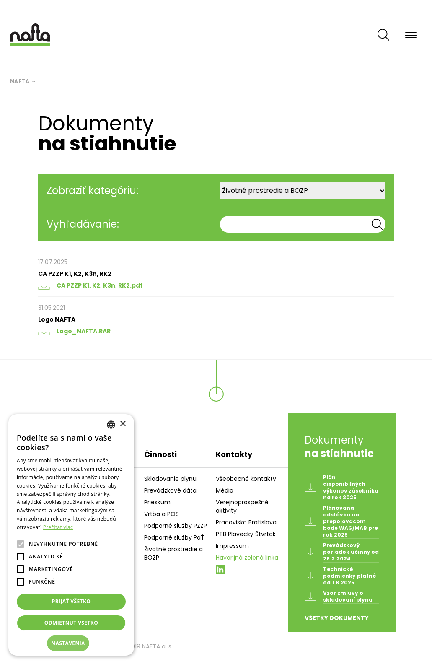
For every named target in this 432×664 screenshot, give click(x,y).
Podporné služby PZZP (175, 525)
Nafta (20, 81)
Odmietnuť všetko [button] (71, 622)
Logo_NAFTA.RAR (74, 331)
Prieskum (157, 502)
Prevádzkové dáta (170, 490)
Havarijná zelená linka (247, 557)
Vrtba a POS (161, 514)
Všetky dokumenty (337, 618)
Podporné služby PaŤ (174, 537)
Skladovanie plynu (170, 479)
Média (224, 490)
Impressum (232, 546)
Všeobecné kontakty (246, 479)
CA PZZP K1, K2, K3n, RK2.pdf (90, 285)
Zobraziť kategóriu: (92, 190)
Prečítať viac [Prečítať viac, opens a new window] (58, 527)
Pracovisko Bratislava (246, 522)
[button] (71, 643)
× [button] (122, 424)
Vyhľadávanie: (83, 224)
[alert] (71, 535)
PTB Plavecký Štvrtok (246, 534)
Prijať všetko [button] (71, 601)
